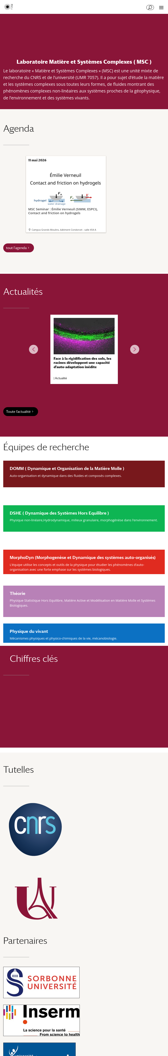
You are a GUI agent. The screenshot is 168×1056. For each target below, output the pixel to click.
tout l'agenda (16, 248)
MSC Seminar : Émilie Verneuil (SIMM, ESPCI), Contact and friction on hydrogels (65, 189)
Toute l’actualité (18, 412)
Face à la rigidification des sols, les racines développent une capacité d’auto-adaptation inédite (82, 362)
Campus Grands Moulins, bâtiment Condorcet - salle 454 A (64, 229)
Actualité (61, 378)
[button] (33, 349)
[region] (84, 349)
